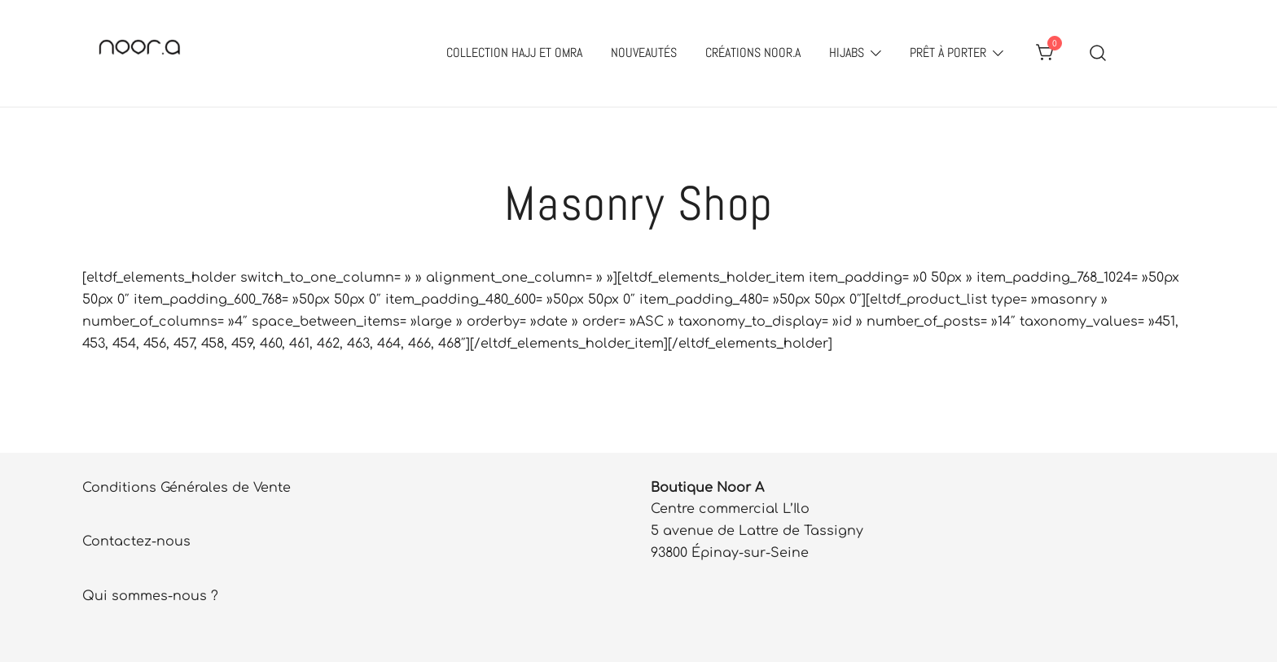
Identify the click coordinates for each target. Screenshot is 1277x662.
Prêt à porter (948, 52)
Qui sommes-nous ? (150, 596)
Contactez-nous (136, 541)
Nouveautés (644, 52)
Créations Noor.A (753, 52)
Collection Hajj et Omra (514, 52)
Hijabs (846, 52)
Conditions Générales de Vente (186, 487)
